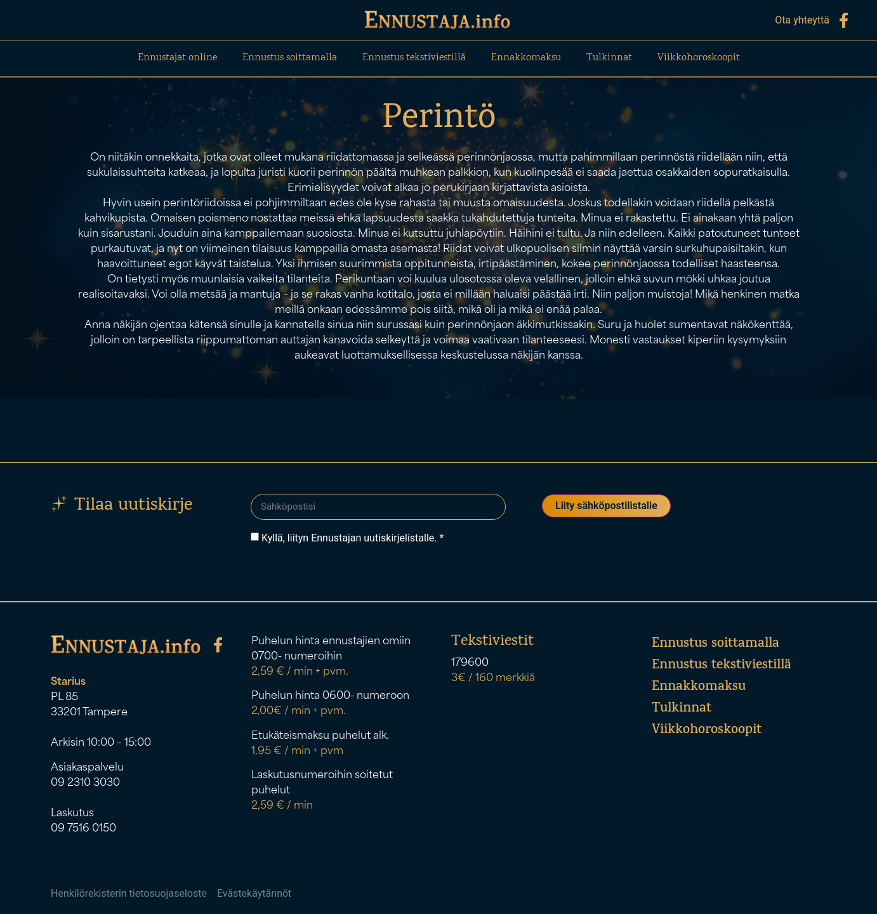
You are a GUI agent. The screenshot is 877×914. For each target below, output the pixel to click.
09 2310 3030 (85, 783)
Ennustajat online (177, 58)
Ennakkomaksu (526, 58)
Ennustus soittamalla (289, 58)
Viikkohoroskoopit (698, 58)
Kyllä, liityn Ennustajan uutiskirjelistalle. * (352, 538)
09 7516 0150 (83, 828)
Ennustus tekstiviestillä (414, 58)
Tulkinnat (609, 58)
